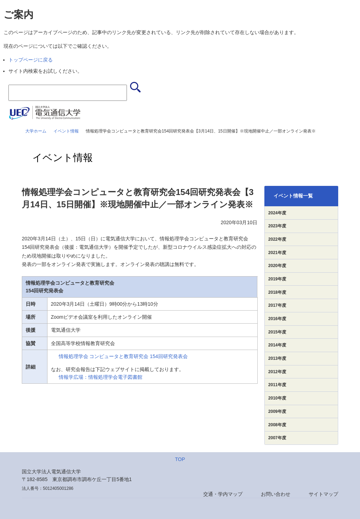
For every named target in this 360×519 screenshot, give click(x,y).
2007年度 (277, 437)
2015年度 (277, 332)
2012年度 (277, 371)
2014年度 (277, 345)
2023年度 (277, 225)
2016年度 (277, 318)
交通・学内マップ (223, 494)
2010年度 (277, 398)
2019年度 (277, 279)
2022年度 (277, 239)
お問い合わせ (275, 494)
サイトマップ (323, 494)
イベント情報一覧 (293, 196)
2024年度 (277, 212)
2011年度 (277, 384)
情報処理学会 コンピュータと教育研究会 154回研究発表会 (123, 356)
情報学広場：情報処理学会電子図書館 (100, 377)
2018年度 (277, 292)
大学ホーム (35, 131)
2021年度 (277, 252)
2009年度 (277, 411)
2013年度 (277, 358)
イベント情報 (66, 131)
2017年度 (277, 305)
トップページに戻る (30, 60)
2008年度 (277, 424)
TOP (180, 459)
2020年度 (277, 265)
